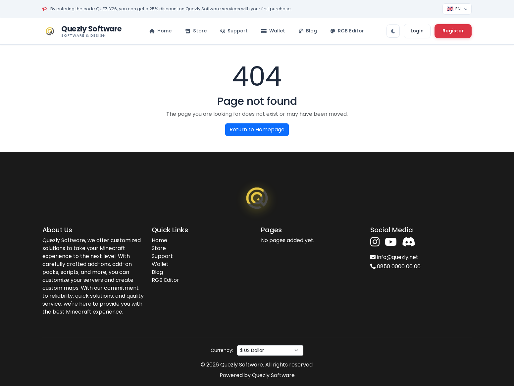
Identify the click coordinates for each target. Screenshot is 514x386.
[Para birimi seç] (270, 350)
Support (162, 256)
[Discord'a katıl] (408, 242)
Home (159, 240)
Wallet (160, 264)
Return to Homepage (257, 129)
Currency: (222, 350)
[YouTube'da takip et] (391, 242)
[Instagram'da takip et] (375, 242)
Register (453, 30)
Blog (157, 272)
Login (417, 30)
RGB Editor (165, 280)
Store (159, 248)
